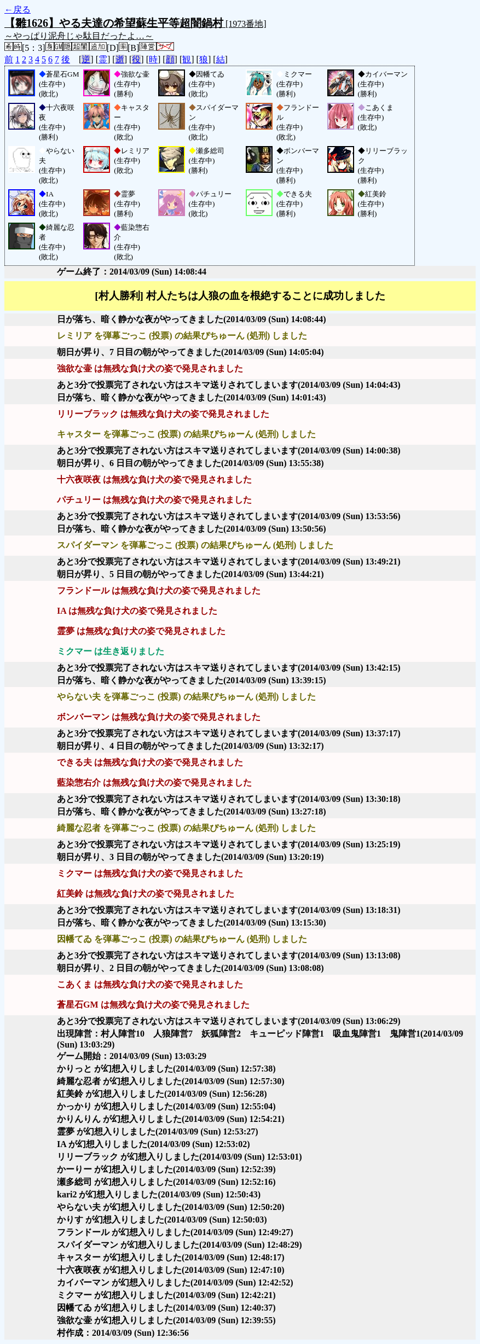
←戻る (17, 9)
